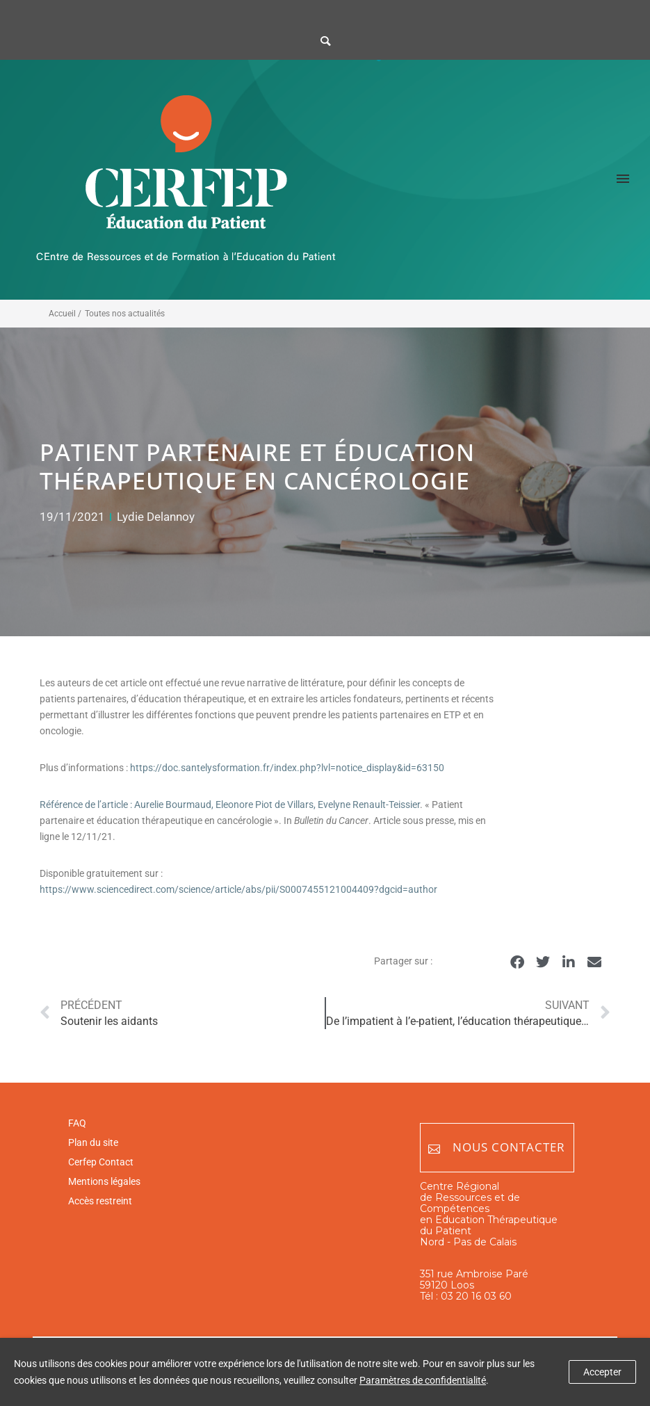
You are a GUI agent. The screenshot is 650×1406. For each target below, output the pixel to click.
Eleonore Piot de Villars (265, 804)
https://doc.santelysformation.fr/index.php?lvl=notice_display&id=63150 (287, 767)
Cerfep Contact (100, 1161)
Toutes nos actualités (125, 313)
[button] (516, 962)
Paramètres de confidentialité (422, 1380)
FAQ (77, 1123)
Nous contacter (496, 1147)
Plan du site (93, 1142)
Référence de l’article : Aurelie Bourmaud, (128, 804)
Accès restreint (100, 1200)
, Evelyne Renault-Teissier (367, 804)
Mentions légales (104, 1181)
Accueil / (65, 313)
